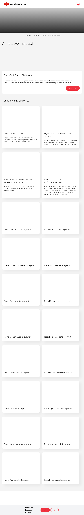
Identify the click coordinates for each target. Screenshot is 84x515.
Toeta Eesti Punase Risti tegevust (19, 75)
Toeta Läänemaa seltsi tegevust (17, 337)
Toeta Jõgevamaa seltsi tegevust (57, 301)
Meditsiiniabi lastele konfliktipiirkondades (53, 181)
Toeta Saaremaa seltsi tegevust (17, 229)
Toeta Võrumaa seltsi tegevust (57, 229)
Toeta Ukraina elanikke (14, 133)
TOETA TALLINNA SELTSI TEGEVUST (51, 35)
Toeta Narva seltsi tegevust (15, 408)
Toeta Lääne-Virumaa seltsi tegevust (19, 265)
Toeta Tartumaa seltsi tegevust (57, 265)
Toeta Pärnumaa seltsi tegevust (57, 337)
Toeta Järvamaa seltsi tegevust (17, 372)
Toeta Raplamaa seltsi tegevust (17, 444)
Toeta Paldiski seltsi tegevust (16, 480)
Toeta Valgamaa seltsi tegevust (57, 444)
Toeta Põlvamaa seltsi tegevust (57, 480)
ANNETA (36, 35)
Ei (54, 510)
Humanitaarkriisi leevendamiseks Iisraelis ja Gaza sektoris (18, 181)
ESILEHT (29, 35)
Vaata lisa (72, 88)
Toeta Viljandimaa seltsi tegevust (58, 408)
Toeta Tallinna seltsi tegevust (16, 301)
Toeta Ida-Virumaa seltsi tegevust (58, 372)
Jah (45, 510)
